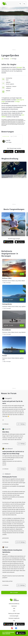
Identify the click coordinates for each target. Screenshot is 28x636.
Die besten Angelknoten (14, 618)
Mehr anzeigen (14, 592)
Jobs (14, 610)
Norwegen (19, 67)
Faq (14, 620)
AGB (14, 608)
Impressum (14, 606)
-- (6, 92)
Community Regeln (14, 615)
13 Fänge (17, 101)
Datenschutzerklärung (14, 603)
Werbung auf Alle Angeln (14, 613)
